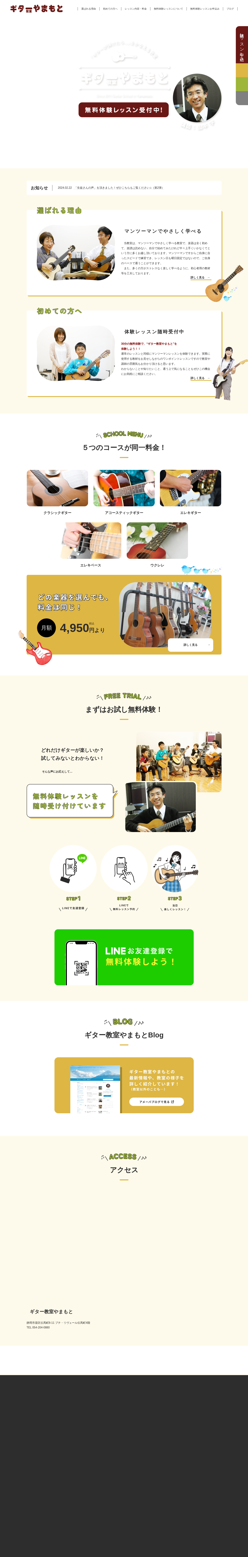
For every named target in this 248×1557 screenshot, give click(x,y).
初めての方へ (110, 8)
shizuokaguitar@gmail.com (55, 1421)
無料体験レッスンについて (168, 8)
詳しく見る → (200, 277)
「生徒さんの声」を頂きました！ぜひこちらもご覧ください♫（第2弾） (111, 187)
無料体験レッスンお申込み (204, 8)
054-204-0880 (46, 1414)
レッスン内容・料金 (136, 8)
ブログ (230, 8)
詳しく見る (191, 644)
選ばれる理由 (88, 8)
